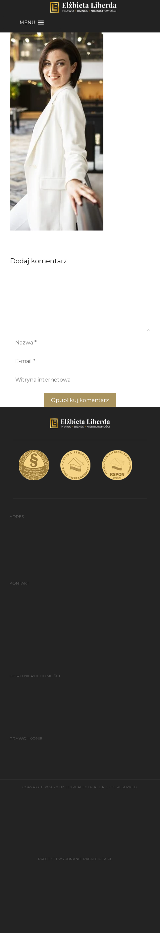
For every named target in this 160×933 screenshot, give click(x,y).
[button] (27, 22)
